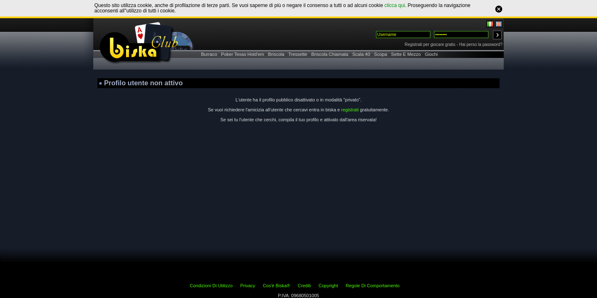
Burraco (209, 54)
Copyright (328, 285)
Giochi (431, 54)
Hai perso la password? (481, 44)
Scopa (380, 54)
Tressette (297, 54)
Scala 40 (361, 54)
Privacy (247, 285)
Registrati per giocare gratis (430, 44)
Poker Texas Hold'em (242, 54)
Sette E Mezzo (406, 54)
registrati (350, 109)
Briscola (276, 54)
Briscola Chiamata (329, 54)
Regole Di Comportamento (373, 285)
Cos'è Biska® (276, 285)
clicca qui (394, 5)
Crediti (304, 285)
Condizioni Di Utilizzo (211, 285)
